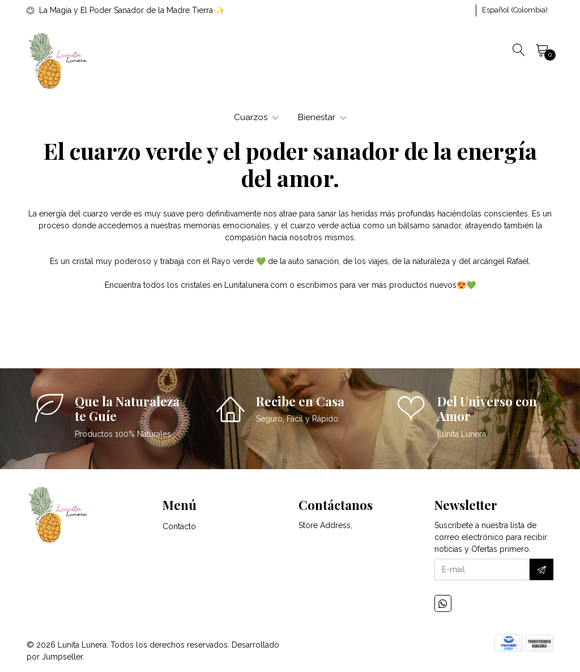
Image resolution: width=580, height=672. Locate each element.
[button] (514, 10)
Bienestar (322, 117)
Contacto (179, 526)
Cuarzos (256, 117)
